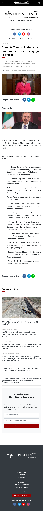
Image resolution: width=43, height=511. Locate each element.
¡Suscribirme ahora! (21, 426)
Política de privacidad (21, 485)
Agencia (7, 71)
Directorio (21, 475)
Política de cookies (21, 487)
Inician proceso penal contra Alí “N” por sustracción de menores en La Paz (20, 370)
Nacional (5, 43)
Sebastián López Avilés (8, 354)
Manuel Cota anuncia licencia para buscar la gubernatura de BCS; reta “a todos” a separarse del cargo (21, 381)
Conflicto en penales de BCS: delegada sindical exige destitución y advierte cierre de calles (20, 334)
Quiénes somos (21, 472)
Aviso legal (21, 482)
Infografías (13, 38)
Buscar (31, 38)
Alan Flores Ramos (7, 329)
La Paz (10, 319)
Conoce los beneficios (21, 495)
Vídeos (23, 38)
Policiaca (11, 366)
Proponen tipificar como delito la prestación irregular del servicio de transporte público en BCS (21, 346)
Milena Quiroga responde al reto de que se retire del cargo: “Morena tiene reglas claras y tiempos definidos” (21, 358)
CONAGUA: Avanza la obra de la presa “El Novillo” (20, 323)
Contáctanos (21, 477)
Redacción (5, 319)
